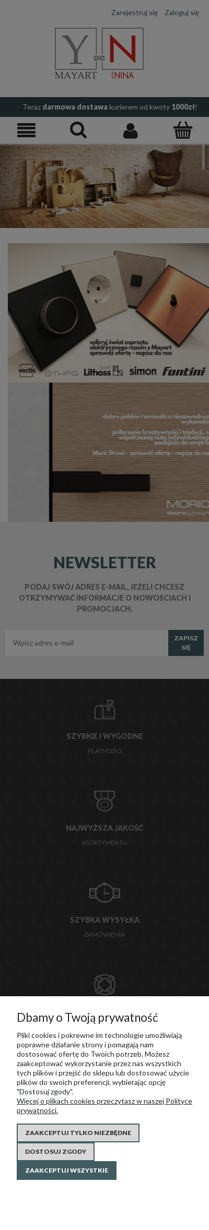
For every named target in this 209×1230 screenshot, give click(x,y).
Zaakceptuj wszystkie (66, 1170)
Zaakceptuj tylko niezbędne (78, 1133)
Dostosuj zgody (55, 1151)
